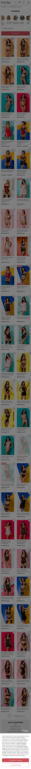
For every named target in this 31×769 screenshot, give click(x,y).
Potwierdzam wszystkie (15, 760)
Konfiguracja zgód (15, 765)
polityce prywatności (21, 743)
